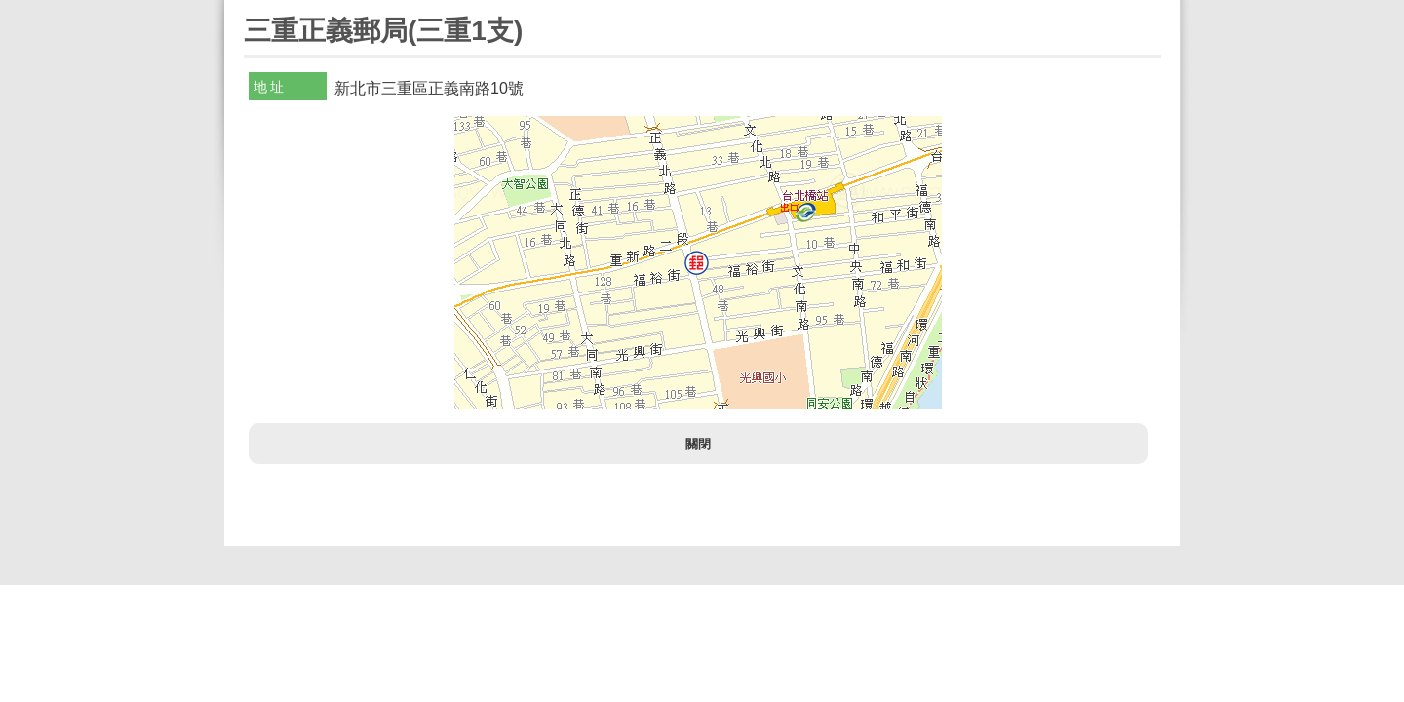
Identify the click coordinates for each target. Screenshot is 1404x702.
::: (250, 8)
